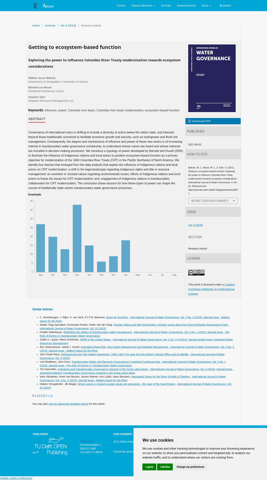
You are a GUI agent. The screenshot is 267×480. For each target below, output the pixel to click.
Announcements (186, 5)
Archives (166, 5)
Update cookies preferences (16, 478)
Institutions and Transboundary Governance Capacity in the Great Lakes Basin (103, 369)
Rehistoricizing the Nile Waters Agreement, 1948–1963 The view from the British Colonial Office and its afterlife (125, 354)
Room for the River (117, 317)
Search (225, 5)
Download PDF (201, 121)
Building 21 (86, 441)
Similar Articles (42, 309)
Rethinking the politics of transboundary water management (98, 332)
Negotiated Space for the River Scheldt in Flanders (160, 376)
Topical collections (142, 5)
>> (51, 395)
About (205, 5)
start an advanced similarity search (69, 403)
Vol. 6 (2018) (68, 25)
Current (121, 5)
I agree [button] (149, 466)
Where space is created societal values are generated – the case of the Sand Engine (127, 384)
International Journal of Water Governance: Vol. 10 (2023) (73, 328)
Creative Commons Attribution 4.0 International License (211, 289)
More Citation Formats (209, 201)
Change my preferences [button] (190, 466)
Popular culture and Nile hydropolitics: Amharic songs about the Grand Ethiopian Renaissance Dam (170, 324)
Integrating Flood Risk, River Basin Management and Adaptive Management (125, 347)
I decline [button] (165, 466)
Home (36, 25)
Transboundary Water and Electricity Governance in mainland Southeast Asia (116, 361)
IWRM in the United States (95, 339)
